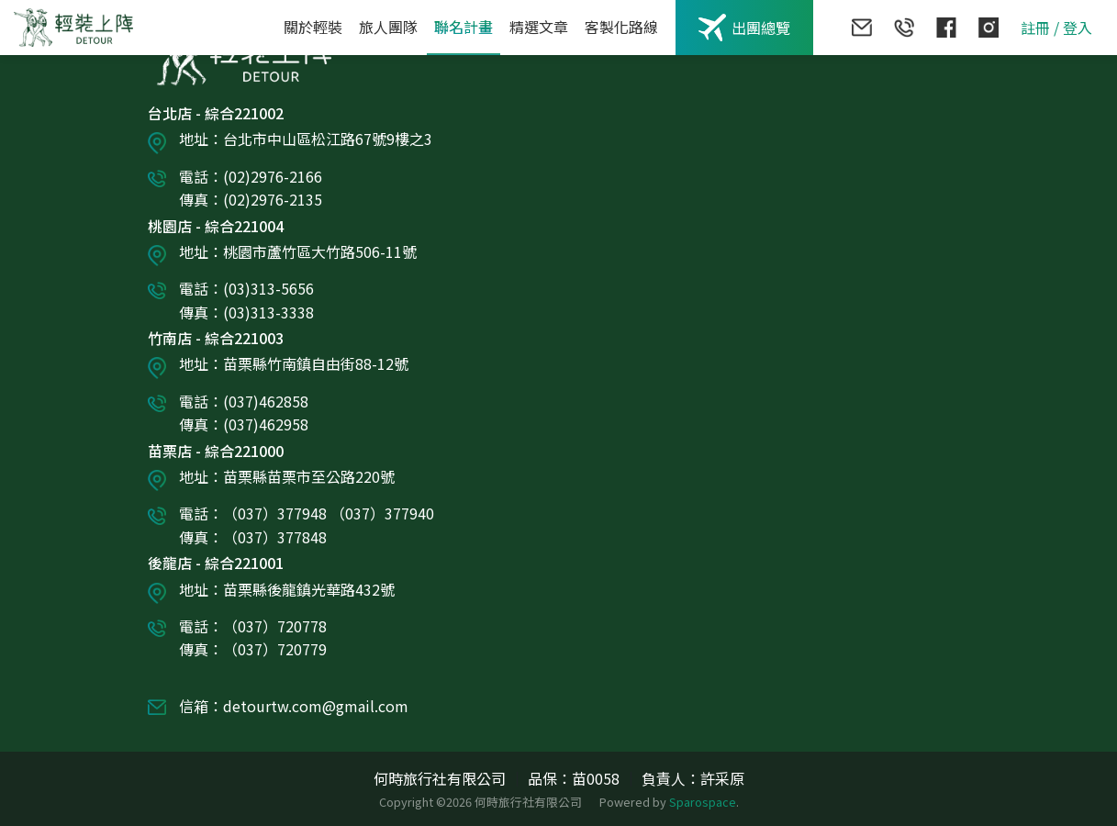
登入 (1077, 28)
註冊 (1035, 28)
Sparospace (702, 801)
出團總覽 (744, 27)
